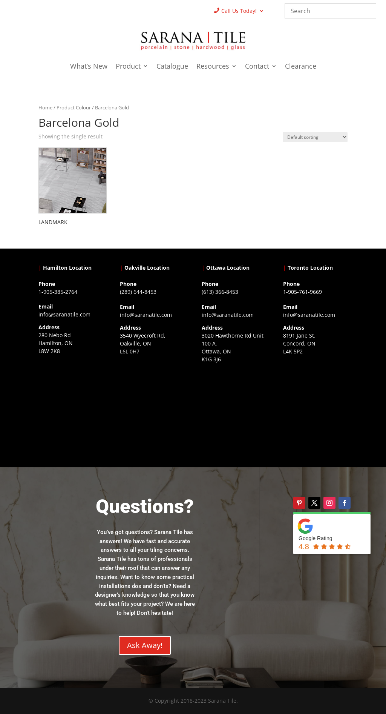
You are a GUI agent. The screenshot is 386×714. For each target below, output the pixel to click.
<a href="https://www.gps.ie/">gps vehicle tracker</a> (315, 401)
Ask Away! (144, 645)
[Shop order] (315, 137)
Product (128, 67)
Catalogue (172, 67)
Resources (212, 67)
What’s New (88, 67)
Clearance (300, 67)
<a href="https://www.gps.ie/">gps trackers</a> (70, 401)
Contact (257, 67)
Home (45, 107)
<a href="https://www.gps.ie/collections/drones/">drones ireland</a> (152, 401)
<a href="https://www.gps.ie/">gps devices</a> (234, 409)
